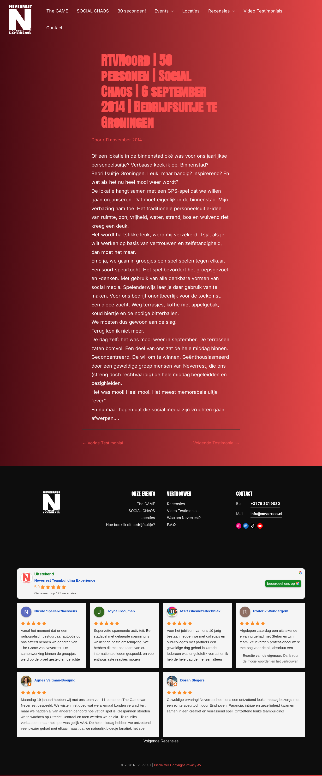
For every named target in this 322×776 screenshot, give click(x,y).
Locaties (148, 518)
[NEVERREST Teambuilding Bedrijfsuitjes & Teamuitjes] (20, 19)
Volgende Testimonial (215, 443)
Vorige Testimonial (104, 443)
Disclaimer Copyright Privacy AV (177, 765)
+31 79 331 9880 (265, 504)
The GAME (146, 504)
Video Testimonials (183, 511)
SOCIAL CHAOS (142, 511)
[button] (171, 11)
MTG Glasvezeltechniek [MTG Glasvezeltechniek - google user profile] (200, 611)
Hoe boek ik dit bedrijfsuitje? (130, 525)
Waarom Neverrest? (184, 518)
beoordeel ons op (281, 584)
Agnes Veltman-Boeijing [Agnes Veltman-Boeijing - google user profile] (55, 681)
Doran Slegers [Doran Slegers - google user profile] (192, 681)
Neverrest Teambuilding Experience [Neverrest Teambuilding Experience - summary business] (64, 581)
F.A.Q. (171, 525)
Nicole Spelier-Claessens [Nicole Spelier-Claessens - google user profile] (55, 611)
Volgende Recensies (161, 742)
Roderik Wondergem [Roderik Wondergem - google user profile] (270, 611)
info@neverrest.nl (266, 514)
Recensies (176, 504)
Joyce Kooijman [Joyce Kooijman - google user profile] (121, 611)
